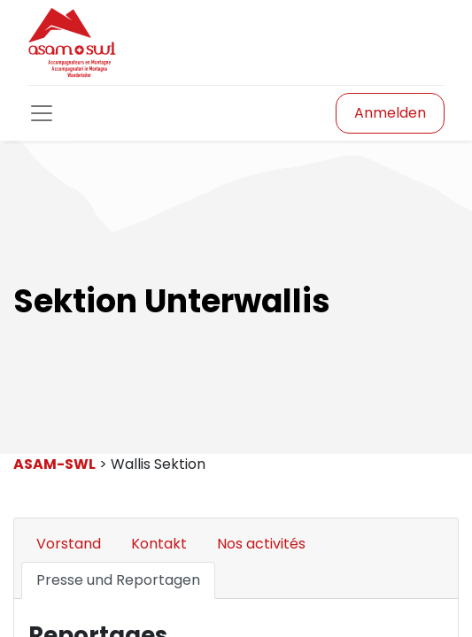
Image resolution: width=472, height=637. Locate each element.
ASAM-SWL (54, 464)
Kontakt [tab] (159, 543)
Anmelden (390, 113)
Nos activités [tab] (261, 543)
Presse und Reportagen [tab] (118, 580)
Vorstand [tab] (68, 543)
